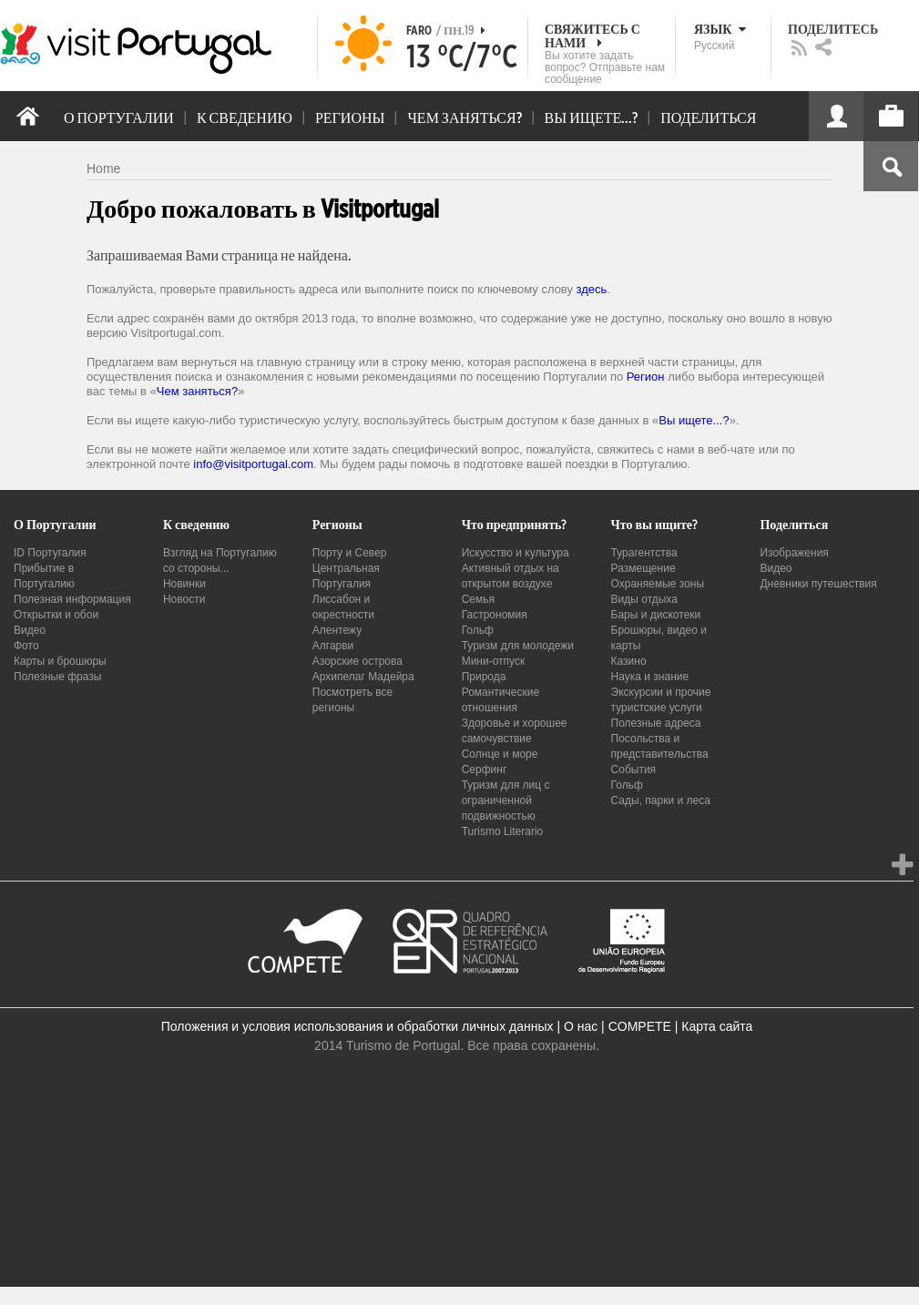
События (634, 769)
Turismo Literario (503, 831)
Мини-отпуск (494, 661)
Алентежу (337, 630)
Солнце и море (500, 754)
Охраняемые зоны (658, 583)
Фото (26, 645)
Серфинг (484, 769)
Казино (629, 661)
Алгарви (333, 645)
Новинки (184, 583)
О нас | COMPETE (617, 1026)
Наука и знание (650, 676)
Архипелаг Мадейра (363, 676)
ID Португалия (50, 552)
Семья (478, 599)
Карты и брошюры (60, 661)
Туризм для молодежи (518, 645)
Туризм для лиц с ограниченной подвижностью (506, 800)
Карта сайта (716, 1026)
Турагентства (644, 552)
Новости (184, 599)
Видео (30, 630)
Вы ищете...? (694, 420)
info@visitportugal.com (253, 464)
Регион (646, 376)
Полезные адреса (656, 723)
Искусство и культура (515, 552)
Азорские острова (357, 661)
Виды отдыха (644, 599)
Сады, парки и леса (660, 800)
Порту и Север (349, 552)
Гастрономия (494, 614)
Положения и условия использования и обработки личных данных (357, 1026)
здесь (592, 289)
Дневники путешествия (818, 583)
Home (103, 168)
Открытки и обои (56, 614)
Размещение (643, 568)
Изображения (794, 552)
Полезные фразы (57, 676)
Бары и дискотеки (656, 614)
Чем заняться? (197, 391)
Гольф (478, 630)
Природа (484, 676)
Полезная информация (72, 599)
